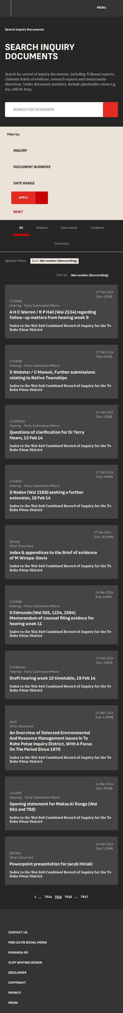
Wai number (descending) (89, 275)
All (21, 228)
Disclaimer (17, 973)
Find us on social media (27, 943)
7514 (48, 897)
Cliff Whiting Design (25, 963)
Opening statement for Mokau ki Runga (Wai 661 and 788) (53, 806)
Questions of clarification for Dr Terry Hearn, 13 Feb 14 (47, 435)
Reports (42, 228)
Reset (18, 212)
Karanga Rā (18, 953)
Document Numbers (31, 167)
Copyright (17, 983)
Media (13, 1003)
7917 (84, 897)
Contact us (18, 933)
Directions (61, 244)
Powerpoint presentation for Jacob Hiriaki (51, 864)
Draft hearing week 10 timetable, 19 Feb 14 (52, 678)
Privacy (14, 993)
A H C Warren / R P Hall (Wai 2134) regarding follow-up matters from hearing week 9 (53, 314)
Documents (69, 228)
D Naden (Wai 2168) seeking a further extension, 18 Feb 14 (46, 495)
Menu (101, 8)
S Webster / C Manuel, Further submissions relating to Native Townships (52, 375)
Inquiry (20, 150)
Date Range (24, 183)
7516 (68, 897)
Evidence (97, 228)
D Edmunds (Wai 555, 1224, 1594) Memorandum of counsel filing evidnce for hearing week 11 (52, 618)
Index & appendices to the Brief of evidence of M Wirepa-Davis (53, 555)
